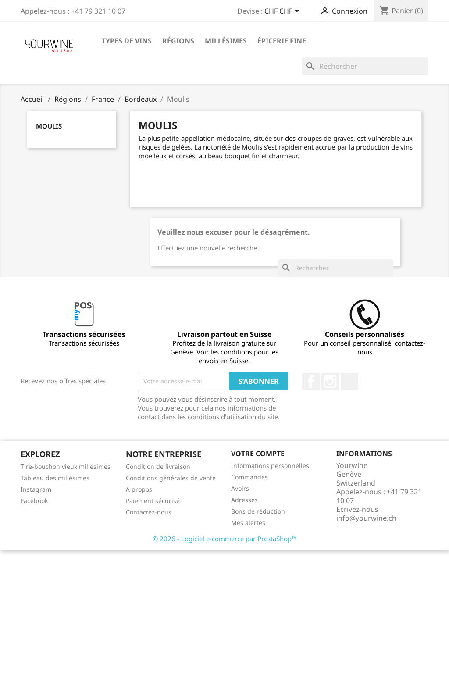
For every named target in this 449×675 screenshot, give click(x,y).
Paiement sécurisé (153, 500)
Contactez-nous (148, 512)
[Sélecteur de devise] (283, 12)
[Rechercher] (365, 66)
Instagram (330, 381)
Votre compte (258, 453)
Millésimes (226, 41)
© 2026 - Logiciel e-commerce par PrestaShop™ (225, 538)
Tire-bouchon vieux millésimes (65, 466)
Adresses (244, 500)
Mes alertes (248, 522)
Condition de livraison (158, 466)
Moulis (49, 125)
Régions (178, 41)
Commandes (249, 477)
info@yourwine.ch (366, 518)
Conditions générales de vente (171, 478)
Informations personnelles (270, 465)
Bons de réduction (258, 511)
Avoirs (240, 488)
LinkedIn (349, 381)
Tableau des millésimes (55, 478)
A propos (139, 489)
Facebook (311, 381)
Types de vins (127, 41)
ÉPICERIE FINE (281, 41)
